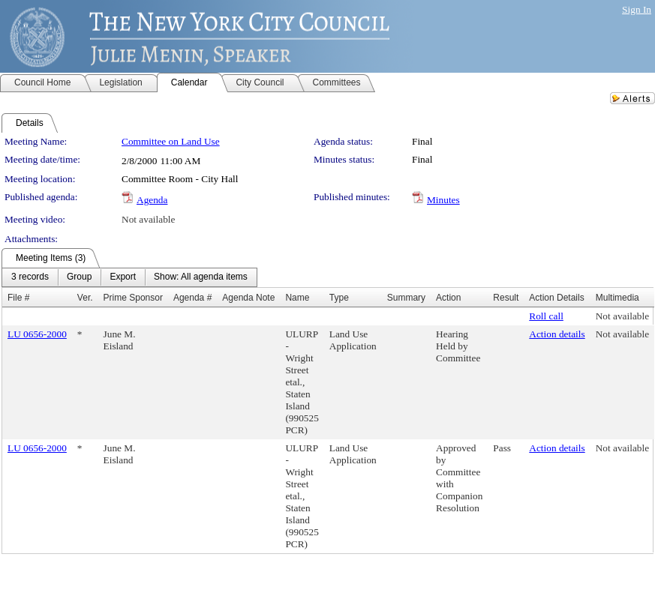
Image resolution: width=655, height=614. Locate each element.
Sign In (636, 9)
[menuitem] (30, 277)
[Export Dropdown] (123, 277)
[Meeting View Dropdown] (201, 277)
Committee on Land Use (171, 141)
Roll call (546, 316)
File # (18, 297)
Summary (406, 297)
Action (448, 297)
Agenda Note (248, 297)
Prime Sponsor (133, 297)
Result (505, 297)
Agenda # (192, 297)
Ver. (85, 297)
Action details (556, 334)
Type (339, 297)
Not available (148, 219)
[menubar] (129, 277)
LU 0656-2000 (37, 334)
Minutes (443, 199)
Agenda (152, 199)
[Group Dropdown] (79, 277)
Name (297, 297)
